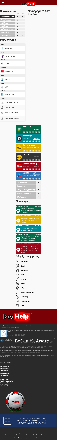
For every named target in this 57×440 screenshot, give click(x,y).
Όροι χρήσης (4, 385)
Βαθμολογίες (30, 434)
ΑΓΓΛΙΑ (2, 52)
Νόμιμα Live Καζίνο (24, 193)
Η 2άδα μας (4, 23)
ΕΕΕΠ (15, 355)
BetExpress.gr (5, 368)
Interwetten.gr (29, 145)
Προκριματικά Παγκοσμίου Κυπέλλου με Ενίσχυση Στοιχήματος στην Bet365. (31, 210)
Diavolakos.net (5, 366)
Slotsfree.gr (4, 375)
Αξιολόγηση (21, 197)
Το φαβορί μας (6, 20)
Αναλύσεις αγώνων (21, 434)
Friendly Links (4, 379)
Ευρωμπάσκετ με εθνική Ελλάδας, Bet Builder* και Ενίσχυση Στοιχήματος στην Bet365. (30, 238)
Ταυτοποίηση (22, 182)
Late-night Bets (6, 35)
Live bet (8, 434)
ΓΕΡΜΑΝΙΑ (3, 67)
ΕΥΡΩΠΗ (3, 98)
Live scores (13, 434)
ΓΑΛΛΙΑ (2, 83)
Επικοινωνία (4, 383)
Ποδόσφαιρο (8, 16)
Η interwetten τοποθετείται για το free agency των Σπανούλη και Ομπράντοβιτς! (30, 220)
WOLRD (2, 44)
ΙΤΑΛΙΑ (2, 75)
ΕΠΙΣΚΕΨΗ (36, 129)
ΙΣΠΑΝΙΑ (3, 60)
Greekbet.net (4, 370)
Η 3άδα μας (4, 26)
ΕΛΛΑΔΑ (3, 91)
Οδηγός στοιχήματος (27, 256)
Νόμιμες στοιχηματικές (26, 190)
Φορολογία (21, 186)
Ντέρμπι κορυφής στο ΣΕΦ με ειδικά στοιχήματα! (29, 229)
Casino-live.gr (4, 373)
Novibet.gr (27, 136)
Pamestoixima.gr (30, 164)
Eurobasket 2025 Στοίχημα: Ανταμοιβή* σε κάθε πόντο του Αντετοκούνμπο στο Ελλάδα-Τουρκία (29, 249)
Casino (43, 434)
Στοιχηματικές (37, 434)
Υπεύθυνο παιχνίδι (6, 381)
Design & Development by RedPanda (8, 430)
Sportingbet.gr (29, 173)
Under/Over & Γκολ (7, 29)
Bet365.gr (27, 126)
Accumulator (5, 32)
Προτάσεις (3, 434)
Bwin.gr (26, 154)
